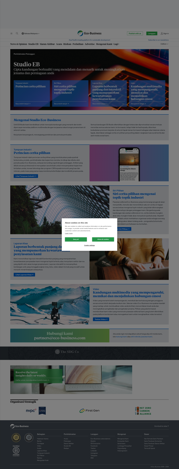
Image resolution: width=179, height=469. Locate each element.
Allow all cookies (103, 239)
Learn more (68, 233)
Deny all (76, 239)
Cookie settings (89, 245)
